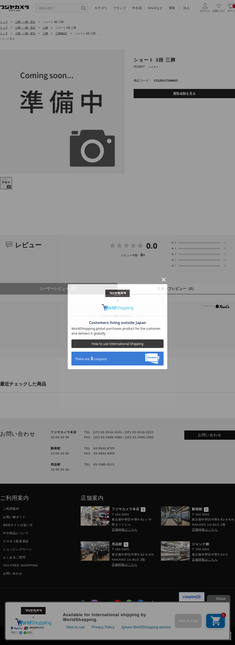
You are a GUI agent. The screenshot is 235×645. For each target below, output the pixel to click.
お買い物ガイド (14, 517)
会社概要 (38, 616)
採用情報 (59, 616)
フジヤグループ (192, 616)
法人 (186, 8)
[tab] (6, 183)
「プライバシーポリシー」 (173, 633)
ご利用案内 (11, 508)
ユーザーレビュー (58, 289)
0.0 (151, 245)
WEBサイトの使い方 (18, 525)
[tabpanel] (62, 111)
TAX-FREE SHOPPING (20, 565)
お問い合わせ (209, 435)
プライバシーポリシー (92, 616)
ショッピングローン (17, 549)
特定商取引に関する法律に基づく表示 (144, 616)
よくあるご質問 (14, 557)
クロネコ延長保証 (16, 541)
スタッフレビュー (176, 289)
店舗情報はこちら (125, 529)
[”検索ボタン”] (83, 8)
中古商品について (16, 533)
